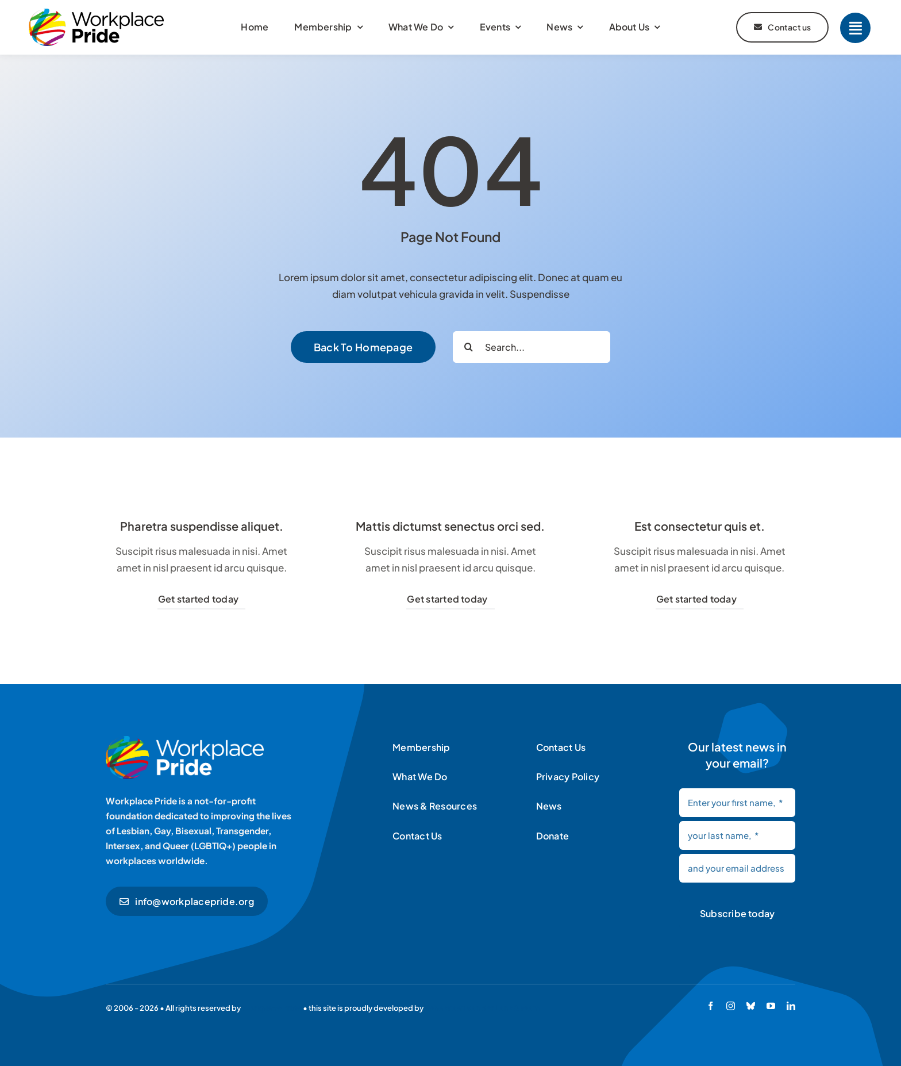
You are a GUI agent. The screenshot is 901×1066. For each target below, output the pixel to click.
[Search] (468, 347)
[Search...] (531, 347)
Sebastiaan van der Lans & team (482, 1008)
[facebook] (710, 1006)
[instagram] (730, 1006)
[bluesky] (750, 1006)
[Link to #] (855, 28)
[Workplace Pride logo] (96, 13)
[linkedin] (791, 1006)
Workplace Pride (272, 1008)
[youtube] (771, 1006)
